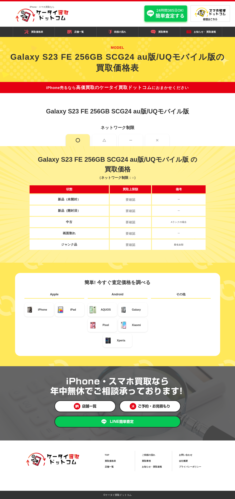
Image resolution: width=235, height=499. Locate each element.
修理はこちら (210, 14)
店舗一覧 (75, 32)
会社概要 (183, 461)
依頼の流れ (117, 32)
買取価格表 (33, 32)
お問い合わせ (185, 455)
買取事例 (159, 32)
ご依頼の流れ (148, 455)
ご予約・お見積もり (150, 406)
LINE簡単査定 (117, 421)
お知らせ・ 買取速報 (201, 32)
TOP (107, 455)
